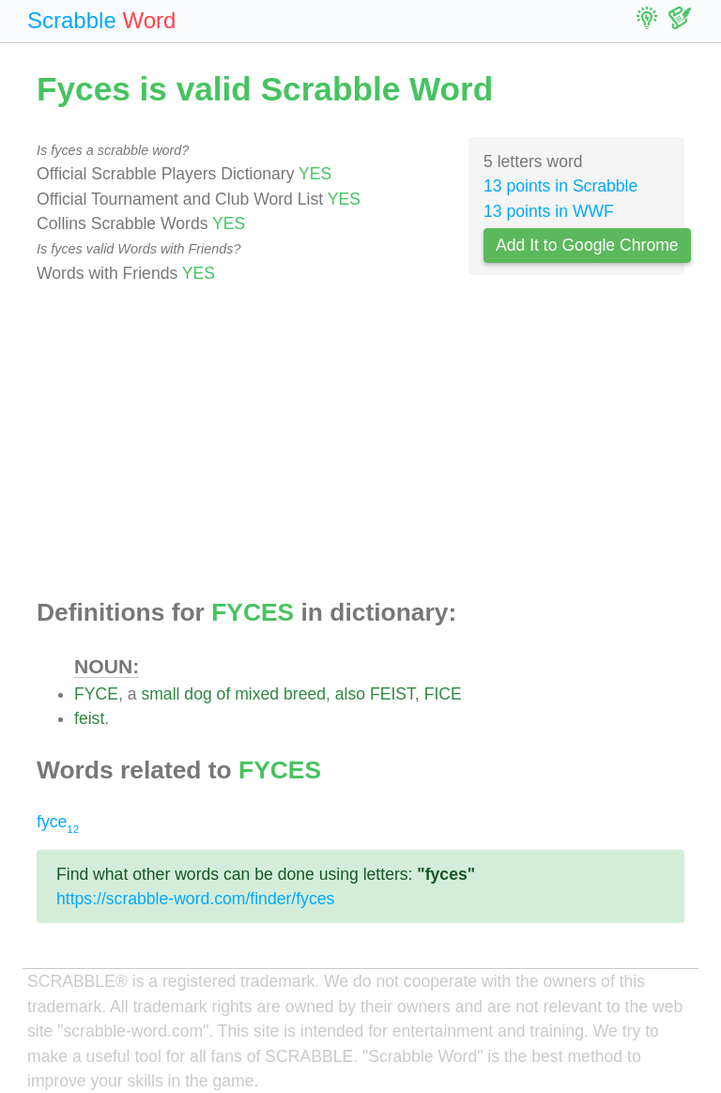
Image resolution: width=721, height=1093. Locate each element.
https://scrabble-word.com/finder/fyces (195, 898)
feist (89, 718)
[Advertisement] (360, 442)
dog (197, 694)
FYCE (96, 694)
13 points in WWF (548, 211)
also (350, 694)
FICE (443, 694)
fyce (58, 821)
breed (305, 694)
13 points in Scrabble (560, 186)
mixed (257, 694)
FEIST (392, 694)
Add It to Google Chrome (587, 245)
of (224, 694)
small (160, 694)
